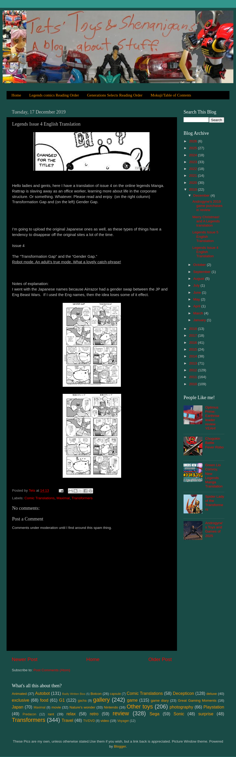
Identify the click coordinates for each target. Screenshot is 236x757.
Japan (17, 707)
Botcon (95, 694)
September (202, 272)
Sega (154, 713)
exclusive (20, 700)
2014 (193, 356)
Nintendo (111, 707)
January (200, 320)
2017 (193, 335)
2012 (193, 370)
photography (181, 707)
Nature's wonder (82, 707)
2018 (193, 329)
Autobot (42, 693)
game (132, 700)
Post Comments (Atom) (52, 670)
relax (71, 713)
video (104, 721)
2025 (193, 148)
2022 (193, 169)
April (197, 306)
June (197, 292)
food (44, 700)
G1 (62, 700)
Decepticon (183, 693)
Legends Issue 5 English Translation (205, 236)
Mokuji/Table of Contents (171, 95)
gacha (82, 700)
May (197, 299)
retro (94, 713)
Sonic (179, 713)
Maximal (63, 498)
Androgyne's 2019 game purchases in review (207, 206)
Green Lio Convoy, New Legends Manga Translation (213, 475)
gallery (101, 699)
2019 (193, 189)
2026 (193, 141)
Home (16, 95)
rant (51, 714)
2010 (193, 384)
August (199, 279)
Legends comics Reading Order (54, 95)
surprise (205, 713)
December (202, 195)
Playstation (213, 707)
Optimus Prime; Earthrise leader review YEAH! (212, 418)
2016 (193, 343)
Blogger (120, 746)
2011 (193, 377)
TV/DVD (89, 721)
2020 (193, 183)
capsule (115, 694)
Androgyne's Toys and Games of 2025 (214, 529)
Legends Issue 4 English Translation (205, 252)
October (200, 265)
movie (56, 707)
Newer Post (24, 659)
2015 (193, 349)
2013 (193, 363)
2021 (193, 176)
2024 (193, 155)
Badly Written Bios (73, 693)
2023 (193, 162)
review (120, 713)
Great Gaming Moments (197, 700)
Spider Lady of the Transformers (214, 503)
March (198, 313)
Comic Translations (39, 498)
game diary (160, 700)
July (197, 285)
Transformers (82, 498)
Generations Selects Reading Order (114, 95)
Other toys (140, 706)
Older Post (160, 659)
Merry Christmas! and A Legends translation (206, 221)
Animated (19, 694)
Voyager (123, 721)
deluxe (211, 694)
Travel (67, 720)
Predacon (29, 714)
